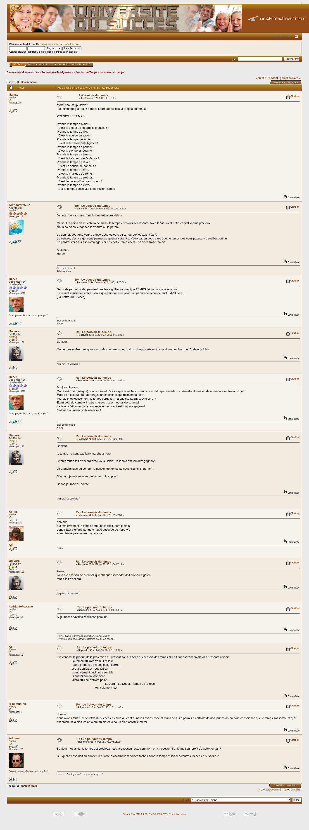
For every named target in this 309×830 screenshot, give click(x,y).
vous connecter (50, 44)
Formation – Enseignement (57, 72)
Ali (11, 646)
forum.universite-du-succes (23, 72)
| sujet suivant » (290, 78)
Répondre (279, 83)
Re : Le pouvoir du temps (92, 205)
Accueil (18, 64)
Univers (14, 331)
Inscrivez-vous (81, 64)
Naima (13, 94)
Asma (13, 511)
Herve (13, 279)
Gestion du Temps (86, 72)
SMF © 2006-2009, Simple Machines (167, 814)
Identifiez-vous (61, 64)
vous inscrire (71, 44)
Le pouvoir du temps (112, 72)
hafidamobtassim (21, 606)
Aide (29, 64)
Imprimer (293, 83)
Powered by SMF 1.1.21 (135, 814)
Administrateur (19, 205)
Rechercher (42, 64)
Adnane (14, 738)
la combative (18, 704)
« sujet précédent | (267, 78)
